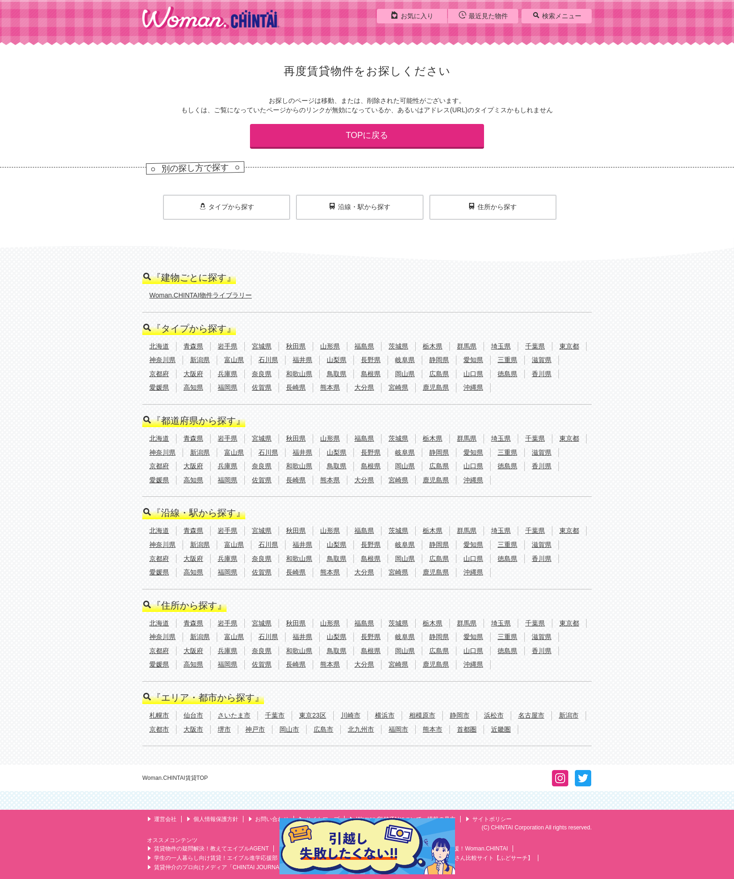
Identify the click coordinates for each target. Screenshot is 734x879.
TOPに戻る (367, 135)
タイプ (226, 207)
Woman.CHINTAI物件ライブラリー (200, 295)
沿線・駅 (359, 207)
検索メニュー (556, 15)
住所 (493, 207)
